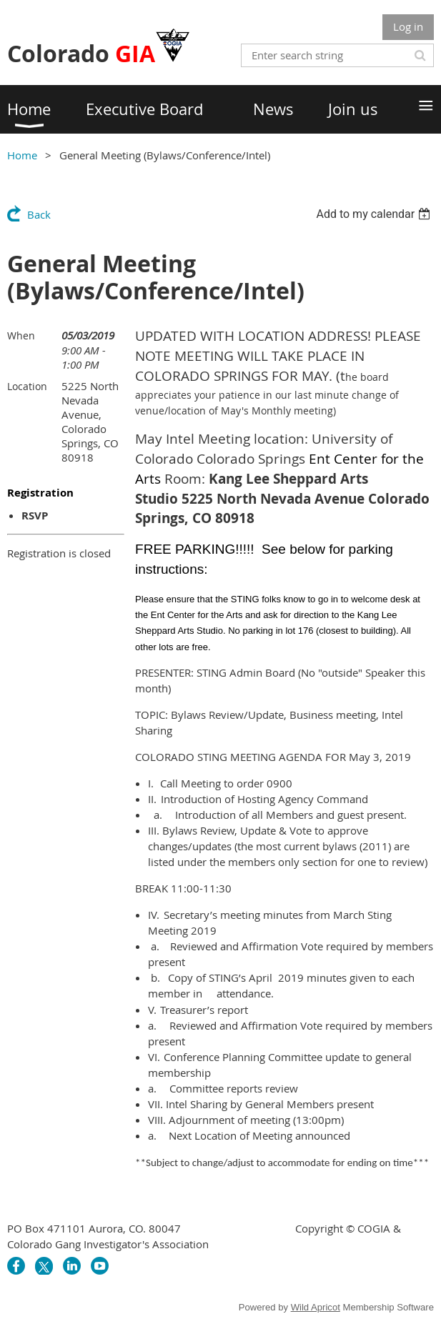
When (21, 335)
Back (39, 214)
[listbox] (375, 214)
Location (27, 386)
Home (22, 155)
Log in (408, 26)
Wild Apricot (315, 1307)
